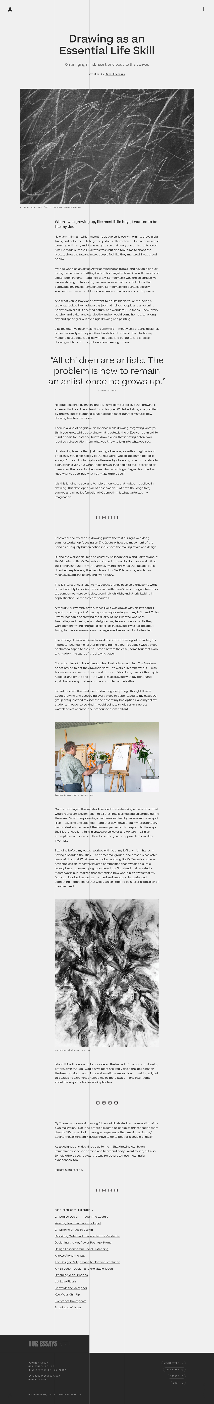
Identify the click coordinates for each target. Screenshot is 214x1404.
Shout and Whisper (68, 1308)
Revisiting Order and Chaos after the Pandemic (87, 1236)
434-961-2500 (37, 1379)
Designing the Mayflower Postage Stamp (83, 1243)
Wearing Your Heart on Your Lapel (78, 1223)
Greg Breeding (115, 74)
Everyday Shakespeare (70, 1301)
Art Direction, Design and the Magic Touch (84, 1269)
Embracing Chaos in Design (74, 1230)
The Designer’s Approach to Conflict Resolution (87, 1262)
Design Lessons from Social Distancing (82, 1249)
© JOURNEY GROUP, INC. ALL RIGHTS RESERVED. (53, 1394)
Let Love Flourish (66, 1282)
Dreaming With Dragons (71, 1275)
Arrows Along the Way (70, 1256)
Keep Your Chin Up (67, 1295)
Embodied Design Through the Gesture (82, 1217)
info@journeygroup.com (44, 1375)
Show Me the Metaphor (71, 1288)
